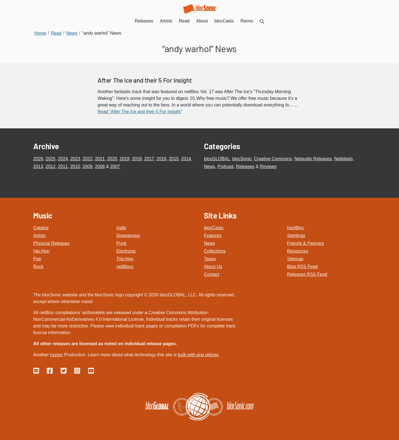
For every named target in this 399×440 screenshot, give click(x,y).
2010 (75, 166)
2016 (162, 158)
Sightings (296, 235)
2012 (50, 166)
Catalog (40, 227)
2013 (38, 166)
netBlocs (124, 266)
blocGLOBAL (217, 158)
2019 (124, 158)
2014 (186, 158)
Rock (38, 266)
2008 (100, 166)
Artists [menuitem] (166, 21)
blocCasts (213, 227)
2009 (88, 166)
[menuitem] (262, 21)
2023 (75, 158)
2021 (100, 158)
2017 (149, 158)
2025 (50, 158)
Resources (297, 251)
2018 (137, 158)
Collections (215, 251)
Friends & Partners (305, 243)
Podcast (226, 166)
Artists (39, 235)
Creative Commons (273, 158)
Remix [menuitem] (247, 21)
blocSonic (241, 158)
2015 (174, 158)
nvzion (56, 354)
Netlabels (343, 158)
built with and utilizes (198, 354)
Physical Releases (51, 243)
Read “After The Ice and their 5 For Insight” (140, 111)
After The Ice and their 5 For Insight (145, 80)
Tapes (210, 258)
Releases (245, 166)
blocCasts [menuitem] (224, 21)
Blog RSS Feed (302, 266)
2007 (115, 166)
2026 (38, 158)
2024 (63, 158)
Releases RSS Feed (307, 274)
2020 (112, 158)
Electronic (126, 251)
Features (212, 235)
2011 (63, 166)
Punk (121, 243)
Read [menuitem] (184, 21)
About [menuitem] (202, 21)
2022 (88, 158)
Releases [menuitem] (144, 21)
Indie (121, 227)
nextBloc (295, 227)
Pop (37, 258)
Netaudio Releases (313, 158)
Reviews (268, 166)
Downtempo (128, 235)
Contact (211, 274)
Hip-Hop (41, 251)
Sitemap (295, 258)
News (209, 166)
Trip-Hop (125, 258)
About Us (213, 266)
